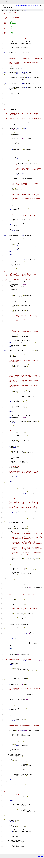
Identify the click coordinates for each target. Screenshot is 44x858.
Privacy (10, 856)
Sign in (41, 1)
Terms (14, 856)
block (2, 7)
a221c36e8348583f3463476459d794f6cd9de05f (27, 5)
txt (39, 856)
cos (2, 5)
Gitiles (7, 856)
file (26, 10)
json (42, 856)
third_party (7, 5)
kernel (12, 5)
